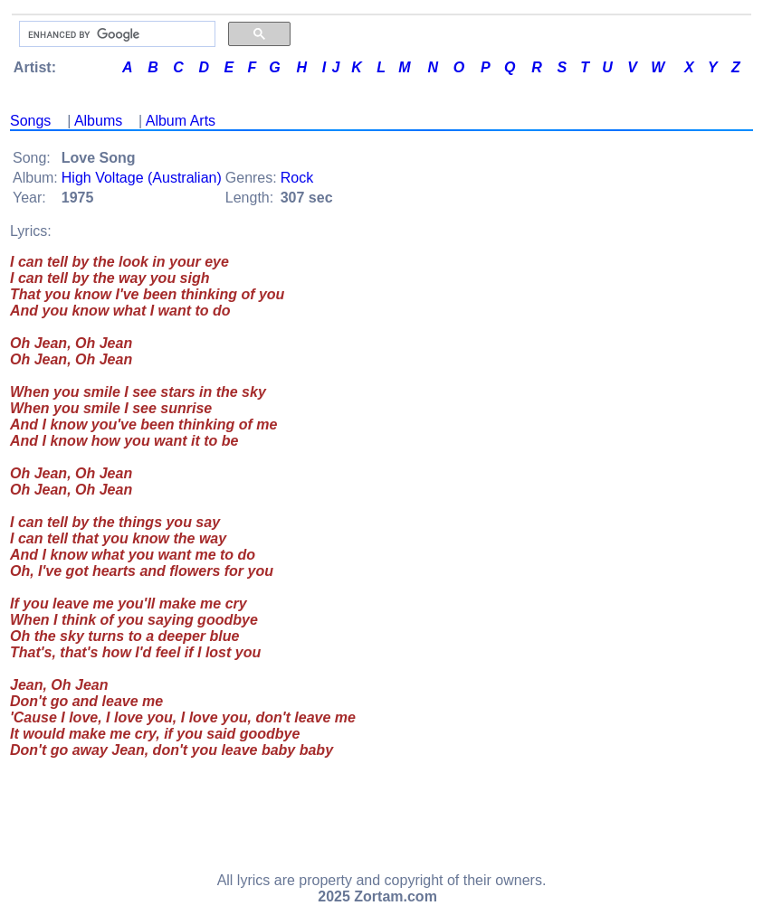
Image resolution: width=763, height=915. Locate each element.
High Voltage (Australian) (142, 177)
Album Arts (180, 120)
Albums (98, 120)
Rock (297, 177)
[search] (115, 34)
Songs (30, 120)
